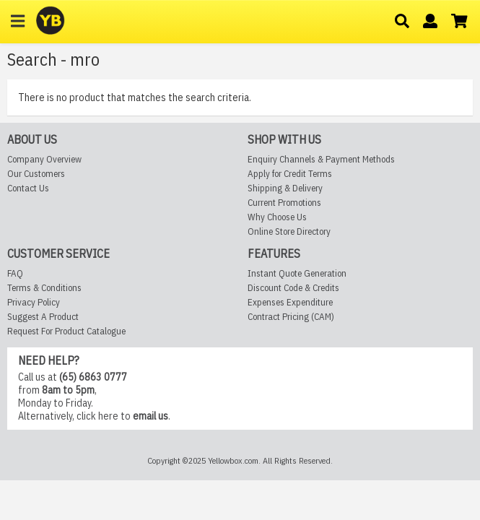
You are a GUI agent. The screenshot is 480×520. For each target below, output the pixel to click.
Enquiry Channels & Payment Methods (321, 199)
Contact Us (28, 228)
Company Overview (44, 199)
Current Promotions (284, 242)
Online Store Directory (289, 271)
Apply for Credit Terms (290, 213)
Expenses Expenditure (290, 341)
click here (97, 455)
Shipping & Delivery (285, 228)
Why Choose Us (277, 257)
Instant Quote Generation (297, 312)
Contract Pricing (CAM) (291, 356)
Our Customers (36, 213)
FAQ (15, 312)
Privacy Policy (33, 341)
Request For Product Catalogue (66, 370)
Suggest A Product (43, 356)
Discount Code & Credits (293, 327)
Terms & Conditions (44, 327)
